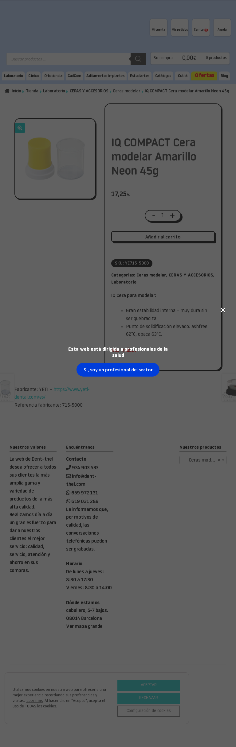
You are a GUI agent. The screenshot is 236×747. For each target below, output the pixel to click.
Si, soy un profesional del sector (118, 106)
